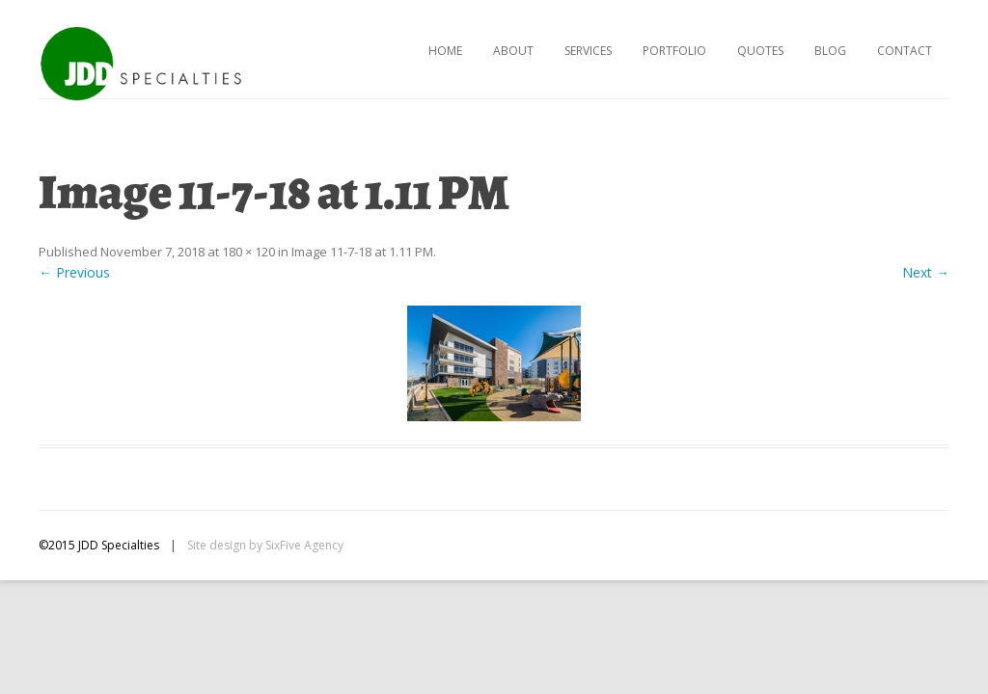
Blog (830, 50)
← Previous (74, 272)
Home (445, 50)
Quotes (760, 50)
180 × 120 (248, 251)
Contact (904, 50)
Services (588, 50)
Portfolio (674, 50)
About (513, 50)
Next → (925, 272)
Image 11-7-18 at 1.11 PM (362, 251)
